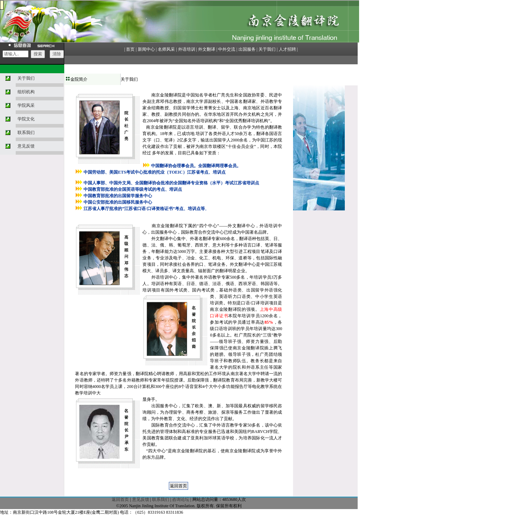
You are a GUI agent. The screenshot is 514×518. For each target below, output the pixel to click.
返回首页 (120, 499)
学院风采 (26, 105)
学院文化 (26, 118)
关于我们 (26, 78)
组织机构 (26, 91)
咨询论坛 (180, 499)
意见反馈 (26, 146)
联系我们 (26, 132)
